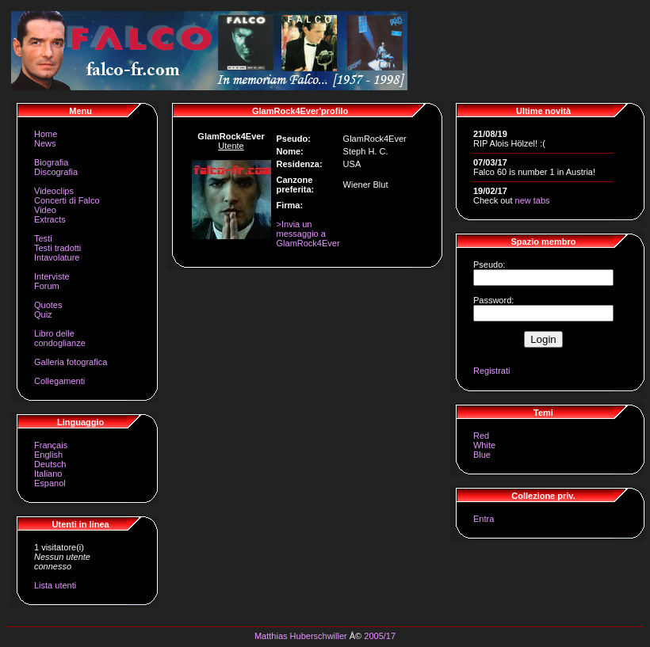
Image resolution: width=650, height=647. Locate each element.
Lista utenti (55, 585)
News (45, 143)
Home (45, 134)
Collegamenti (59, 381)
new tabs (532, 200)
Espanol (50, 483)
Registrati (491, 370)
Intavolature (56, 257)
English (48, 454)
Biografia (51, 162)
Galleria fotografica (70, 362)
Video (45, 210)
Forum (46, 286)
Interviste (52, 276)
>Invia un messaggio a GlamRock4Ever (308, 233)
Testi (43, 238)
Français (50, 445)
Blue (482, 454)
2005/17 (380, 636)
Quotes (48, 305)
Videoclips (54, 191)
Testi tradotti (57, 248)
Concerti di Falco (67, 200)
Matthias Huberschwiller (300, 636)
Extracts (50, 219)
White (484, 445)
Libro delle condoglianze (60, 338)
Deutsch (50, 464)
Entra (483, 518)
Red (481, 435)
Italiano (48, 473)
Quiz (43, 314)
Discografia (56, 172)
